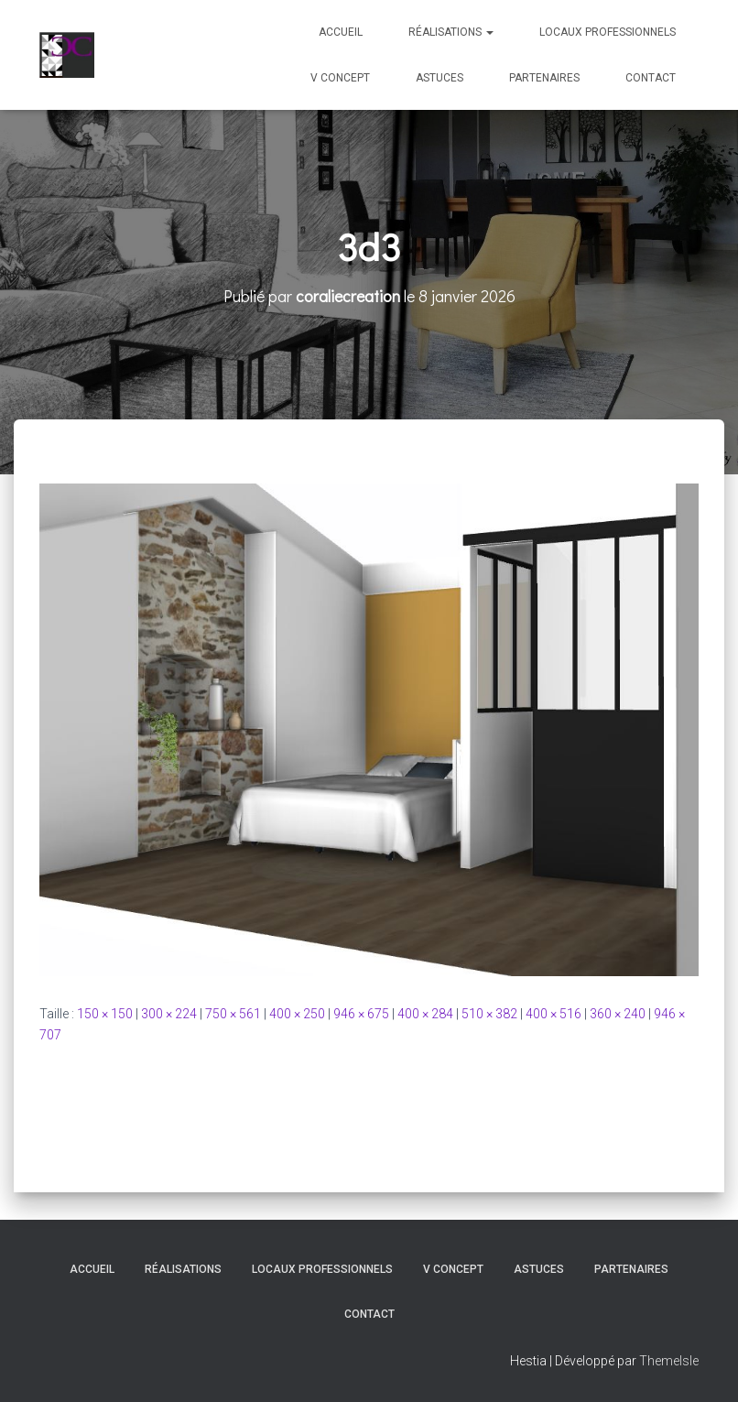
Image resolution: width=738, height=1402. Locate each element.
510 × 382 (489, 1013)
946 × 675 (361, 1013)
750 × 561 (233, 1013)
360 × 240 (618, 1013)
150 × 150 (105, 1013)
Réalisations (451, 32)
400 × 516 (553, 1013)
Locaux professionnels (607, 32)
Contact (650, 77)
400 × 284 (425, 1013)
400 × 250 (297, 1013)
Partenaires (544, 77)
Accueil (341, 32)
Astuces (439, 77)
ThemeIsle (669, 1360)
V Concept (340, 77)
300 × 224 (169, 1013)
